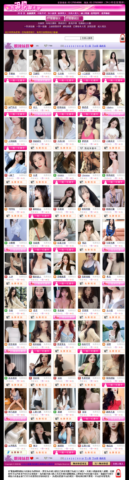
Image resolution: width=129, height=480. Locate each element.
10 (83, 46)
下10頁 (95, 46)
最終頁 (102, 46)
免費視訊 (23, 73)
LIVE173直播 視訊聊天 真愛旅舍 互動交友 (37, 464)
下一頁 (88, 46)
